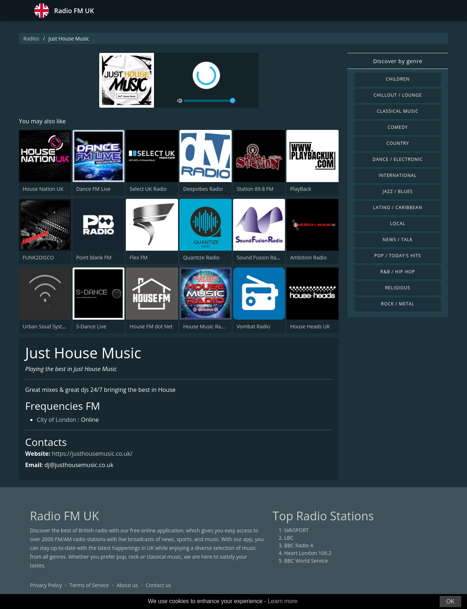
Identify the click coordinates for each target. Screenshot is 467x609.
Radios (31, 38)
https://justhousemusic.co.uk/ (92, 454)
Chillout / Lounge (398, 95)
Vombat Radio (253, 326)
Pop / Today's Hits (397, 256)
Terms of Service (89, 585)
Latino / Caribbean (397, 207)
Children (398, 79)
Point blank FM (94, 257)
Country (397, 143)
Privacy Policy (46, 585)
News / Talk (398, 239)
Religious (397, 288)
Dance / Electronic (398, 159)
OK (450, 601)
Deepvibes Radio (203, 188)
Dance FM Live (93, 188)
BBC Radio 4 (298, 545)
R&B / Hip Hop (398, 272)
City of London (56, 420)
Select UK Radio (148, 188)
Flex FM (138, 257)
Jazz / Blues (398, 191)
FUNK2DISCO (38, 257)
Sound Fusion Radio (260, 257)
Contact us (158, 585)
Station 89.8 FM (255, 188)
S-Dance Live (91, 326)
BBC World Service (306, 560)
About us (127, 585)
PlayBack (300, 188)
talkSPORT (296, 530)
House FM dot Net (151, 326)
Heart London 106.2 (308, 553)
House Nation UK (43, 188)
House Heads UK (310, 326)
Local (397, 223)
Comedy (397, 127)
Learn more (283, 601)
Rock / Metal (397, 304)
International (398, 175)
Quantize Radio (201, 257)
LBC (288, 537)
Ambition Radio (308, 257)
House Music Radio (205, 326)
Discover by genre (397, 61)
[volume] (209, 101)
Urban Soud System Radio (53, 326)
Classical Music (397, 111)
